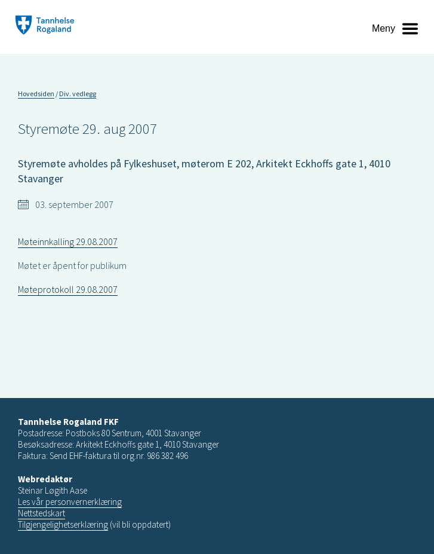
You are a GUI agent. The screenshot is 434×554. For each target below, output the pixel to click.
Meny (383, 28)
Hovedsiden (36, 93)
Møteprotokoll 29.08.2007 (68, 289)
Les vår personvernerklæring (70, 501)
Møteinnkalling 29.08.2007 (68, 241)
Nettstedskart (41, 513)
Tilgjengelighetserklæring (63, 524)
